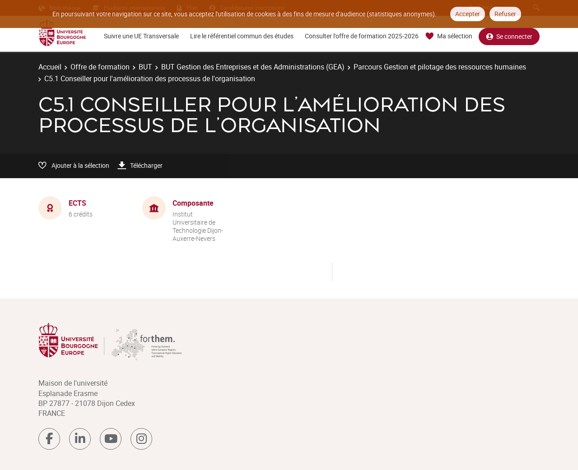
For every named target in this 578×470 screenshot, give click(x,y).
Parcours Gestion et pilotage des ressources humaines (440, 67)
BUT (145, 67)
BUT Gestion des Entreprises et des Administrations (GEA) (253, 67)
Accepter (467, 13)
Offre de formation (100, 67)
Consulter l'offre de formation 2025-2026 (362, 36)
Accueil (49, 67)
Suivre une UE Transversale (141, 36)
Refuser (505, 13)
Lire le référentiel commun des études (242, 36)
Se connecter (509, 36)
